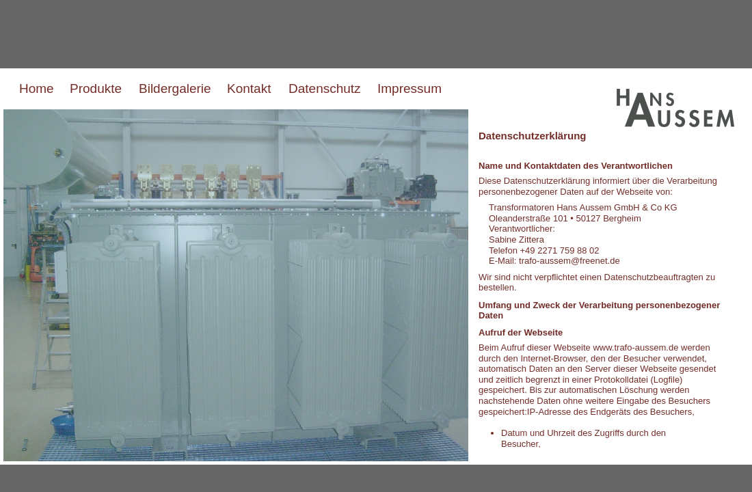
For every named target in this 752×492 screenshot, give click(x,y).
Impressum (409, 88)
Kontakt (249, 88)
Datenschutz (324, 88)
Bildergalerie (175, 88)
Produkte (96, 88)
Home (36, 88)
